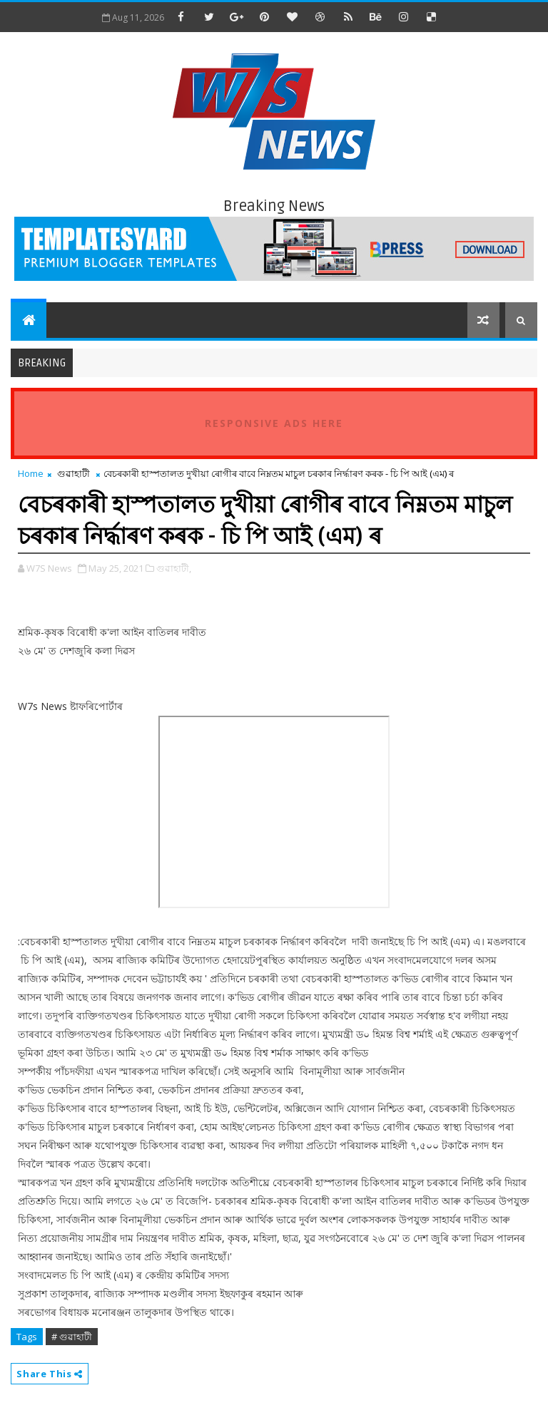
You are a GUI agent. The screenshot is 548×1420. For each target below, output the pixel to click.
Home (31, 473)
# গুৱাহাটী (71, 1336)
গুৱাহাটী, (173, 568)
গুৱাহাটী (73, 473)
